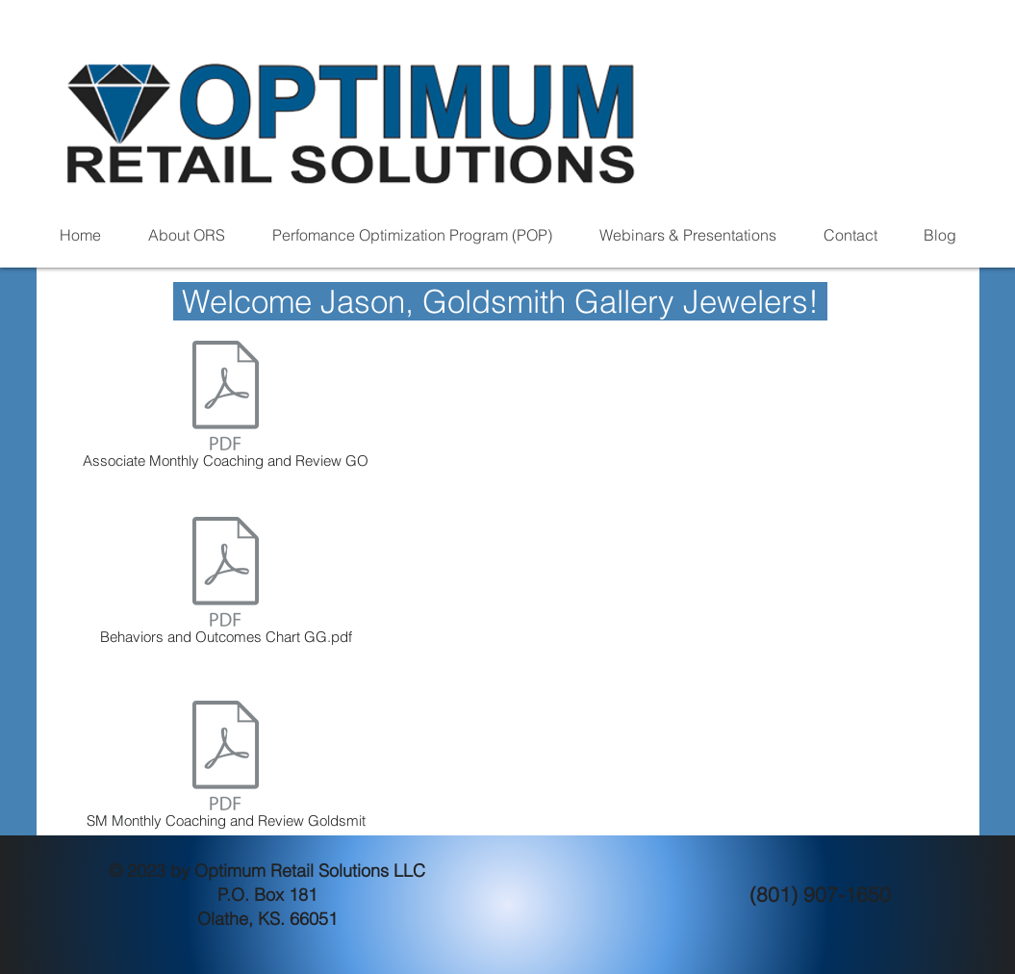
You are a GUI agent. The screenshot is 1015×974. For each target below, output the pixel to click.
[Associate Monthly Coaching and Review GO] (226, 408)
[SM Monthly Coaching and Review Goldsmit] (226, 768)
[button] (187, 235)
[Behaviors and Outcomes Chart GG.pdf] (226, 584)
